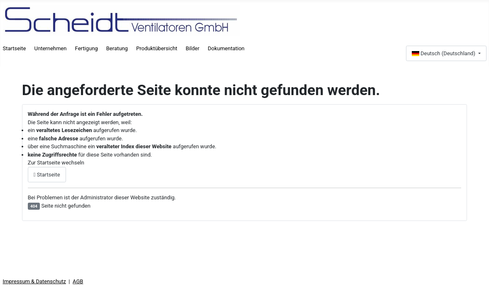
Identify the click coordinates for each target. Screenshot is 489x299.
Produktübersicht (156, 48)
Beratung (117, 48)
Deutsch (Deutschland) (444, 53)
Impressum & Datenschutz (34, 281)
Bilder (192, 48)
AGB (78, 281)
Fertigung (86, 48)
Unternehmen (50, 48)
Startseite (14, 48)
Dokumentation (226, 48)
